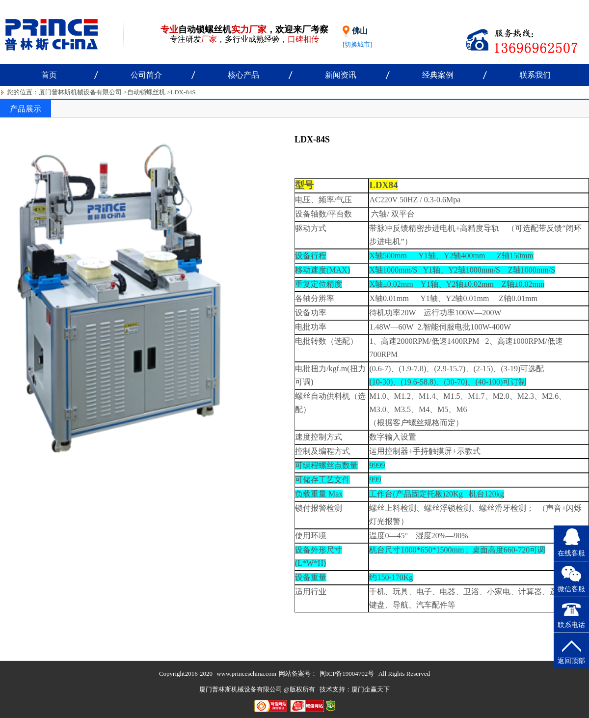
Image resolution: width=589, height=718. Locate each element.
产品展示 (25, 109)
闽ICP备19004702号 (347, 673)
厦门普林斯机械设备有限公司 (80, 92)
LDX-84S (182, 92)
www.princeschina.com (246, 673)
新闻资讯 (340, 75)
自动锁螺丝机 (146, 92)
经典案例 (438, 75)
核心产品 (243, 75)
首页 (49, 75)
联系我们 (535, 75)
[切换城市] (358, 44)
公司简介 (146, 75)
